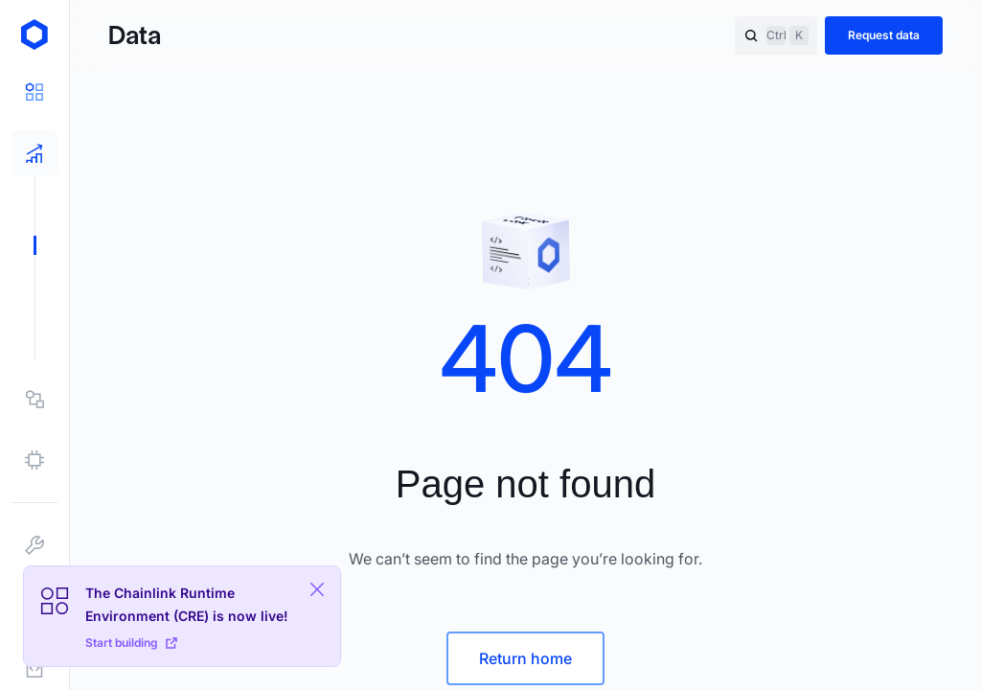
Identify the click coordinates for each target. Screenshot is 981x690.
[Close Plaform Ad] (317, 589)
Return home (525, 658)
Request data (884, 35)
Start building (131, 642)
